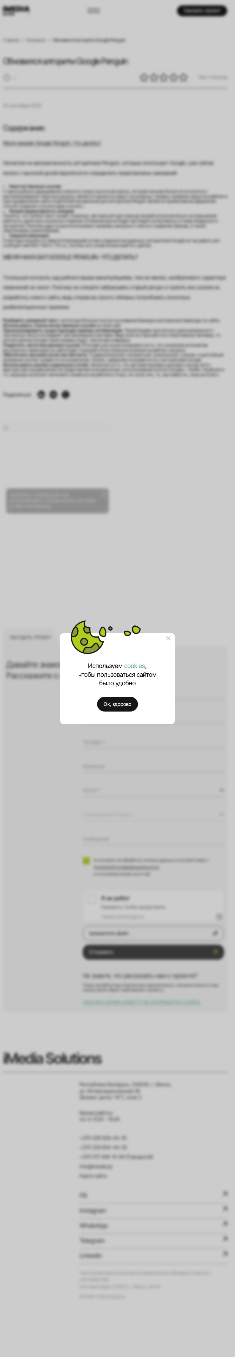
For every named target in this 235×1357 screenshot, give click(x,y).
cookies (134, 666)
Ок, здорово (117, 704)
